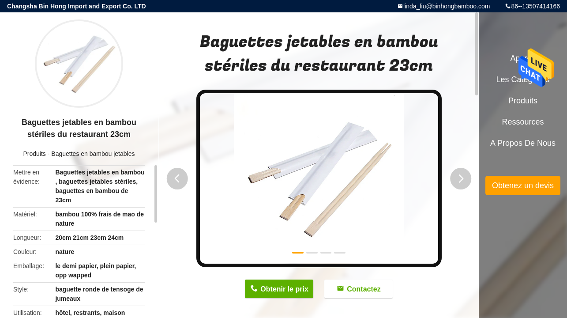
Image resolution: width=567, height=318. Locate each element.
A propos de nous (523, 143)
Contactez (363, 289)
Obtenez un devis (523, 185)
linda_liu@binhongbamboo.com (446, 6)
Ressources (523, 121)
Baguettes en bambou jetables (93, 153)
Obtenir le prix (284, 289)
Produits (34, 153)
